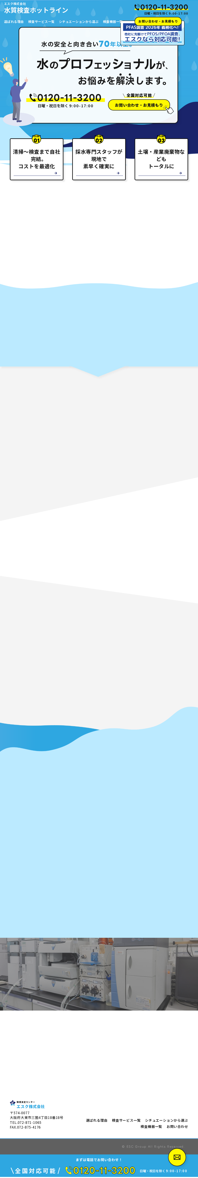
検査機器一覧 (114, 21)
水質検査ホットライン (64, 8)
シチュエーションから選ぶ (80, 21)
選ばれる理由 (14, 21)
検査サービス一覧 (41, 21)
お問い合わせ (177, 1127)
